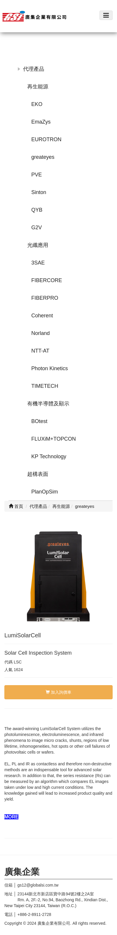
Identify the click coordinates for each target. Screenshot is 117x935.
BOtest (39, 421)
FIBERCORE (46, 280)
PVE (36, 175)
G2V (36, 227)
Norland (40, 333)
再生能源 (37, 87)
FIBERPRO (44, 298)
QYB (36, 210)
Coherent (42, 316)
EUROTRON (46, 139)
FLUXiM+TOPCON (53, 439)
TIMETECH (44, 386)
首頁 (16, 506)
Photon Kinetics (49, 368)
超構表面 (37, 474)
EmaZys (41, 122)
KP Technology (48, 456)
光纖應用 (37, 245)
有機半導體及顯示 (48, 404)
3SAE (38, 263)
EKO (36, 104)
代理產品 (33, 69)
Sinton (38, 192)
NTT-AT (40, 351)
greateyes (42, 157)
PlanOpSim (44, 492)
